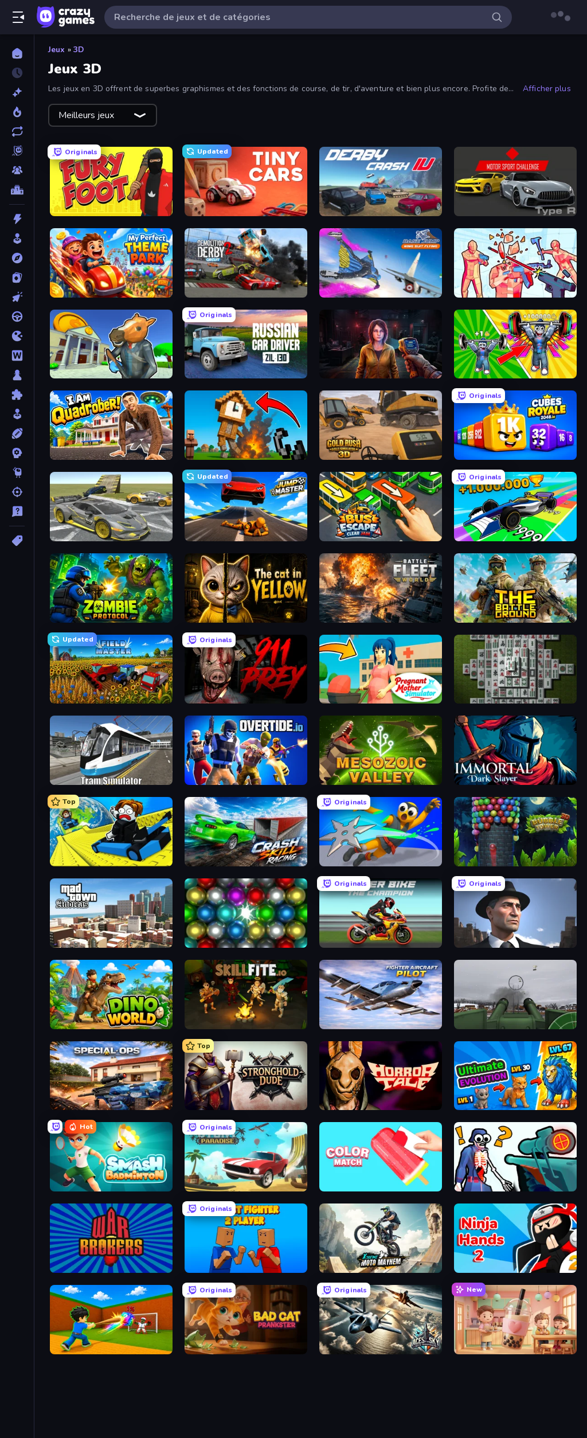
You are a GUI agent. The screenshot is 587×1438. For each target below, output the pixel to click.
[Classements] (17, 190)
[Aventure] (17, 258)
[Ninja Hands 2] (515, 1238)
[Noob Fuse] (245, 425)
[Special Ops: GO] (111, 1076)
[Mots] (17, 355)
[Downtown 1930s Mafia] (515, 913)
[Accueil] (17, 53)
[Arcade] (17, 238)
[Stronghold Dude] (245, 1076)
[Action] (17, 219)
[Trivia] (17, 511)
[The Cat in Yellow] (245, 588)
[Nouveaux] (17, 92)
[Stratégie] (17, 453)
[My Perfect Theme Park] (111, 263)
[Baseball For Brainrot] (111, 1319)
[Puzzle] (17, 394)
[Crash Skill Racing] (245, 832)
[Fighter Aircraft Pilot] (380, 994)
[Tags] (17, 540)
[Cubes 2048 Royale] (515, 425)
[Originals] (17, 151)
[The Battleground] (515, 588)
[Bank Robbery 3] (111, 344)
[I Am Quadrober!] (111, 425)
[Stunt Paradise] (245, 1157)
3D (78, 49)
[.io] (17, 336)
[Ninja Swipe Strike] (380, 832)
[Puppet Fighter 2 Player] (245, 1238)
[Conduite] (17, 316)
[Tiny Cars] (245, 181)
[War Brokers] (111, 1238)
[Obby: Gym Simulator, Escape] (515, 344)
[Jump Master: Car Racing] (245, 506)
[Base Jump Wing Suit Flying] (380, 263)
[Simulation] (17, 414)
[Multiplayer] (17, 170)
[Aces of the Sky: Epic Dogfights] (380, 1319)
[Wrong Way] (111, 506)
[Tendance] (17, 112)
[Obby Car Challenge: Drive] (515, 506)
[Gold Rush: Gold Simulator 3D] (380, 425)
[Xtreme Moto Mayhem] (380, 1238)
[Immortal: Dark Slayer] (515, 750)
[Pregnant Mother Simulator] (380, 669)
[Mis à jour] (17, 131)
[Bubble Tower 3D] (515, 832)
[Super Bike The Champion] (380, 913)
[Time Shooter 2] (515, 263)
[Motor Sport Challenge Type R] (515, 181)
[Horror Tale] (380, 1076)
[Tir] (17, 492)
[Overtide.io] (245, 750)
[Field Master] (111, 669)
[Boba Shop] (515, 1319)
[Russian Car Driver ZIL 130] (245, 344)
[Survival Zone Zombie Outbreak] (380, 344)
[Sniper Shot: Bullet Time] (515, 1157)
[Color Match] (380, 1157)
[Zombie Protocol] (111, 588)
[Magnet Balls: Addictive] (245, 913)
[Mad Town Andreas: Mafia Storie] (111, 913)
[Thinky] (17, 472)
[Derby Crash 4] (380, 181)
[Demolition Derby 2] (245, 263)
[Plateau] (17, 375)
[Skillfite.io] (245, 994)
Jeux (56, 49)
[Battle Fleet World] (380, 588)
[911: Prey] (245, 669)
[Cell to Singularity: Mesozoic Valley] (380, 750)
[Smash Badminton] (111, 1157)
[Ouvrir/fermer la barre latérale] (18, 17)
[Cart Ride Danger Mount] (111, 832)
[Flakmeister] (515, 994)
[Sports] (17, 433)
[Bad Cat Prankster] (245, 1319)
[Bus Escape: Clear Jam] (380, 506)
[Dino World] (111, 994)
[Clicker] (17, 297)
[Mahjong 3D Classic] (515, 669)
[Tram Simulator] (111, 750)
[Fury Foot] (111, 181)
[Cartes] (17, 277)
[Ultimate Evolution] (515, 1076)
